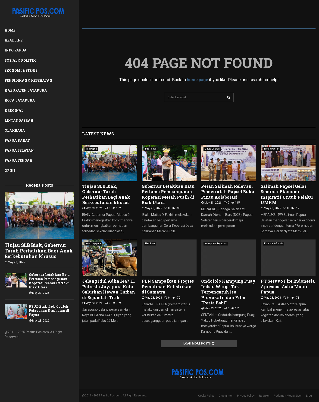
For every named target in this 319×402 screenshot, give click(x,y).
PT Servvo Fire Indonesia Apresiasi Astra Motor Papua (288, 286)
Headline (13, 40)
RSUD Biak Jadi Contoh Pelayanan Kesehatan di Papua (49, 310)
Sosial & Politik (20, 60)
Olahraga (15, 130)
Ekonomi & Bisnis (21, 70)
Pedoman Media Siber (288, 395)
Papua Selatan (19, 150)
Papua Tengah (18, 160)
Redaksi (264, 395)
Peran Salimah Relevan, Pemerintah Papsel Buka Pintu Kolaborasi (227, 191)
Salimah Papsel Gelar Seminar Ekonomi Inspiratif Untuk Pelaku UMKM (287, 194)
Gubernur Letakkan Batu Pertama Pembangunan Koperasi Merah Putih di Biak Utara (49, 280)
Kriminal (14, 110)
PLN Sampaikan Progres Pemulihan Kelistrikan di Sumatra (168, 286)
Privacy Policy (246, 395)
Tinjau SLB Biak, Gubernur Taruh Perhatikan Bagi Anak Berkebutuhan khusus (39, 250)
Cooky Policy (206, 395)
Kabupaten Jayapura (26, 90)
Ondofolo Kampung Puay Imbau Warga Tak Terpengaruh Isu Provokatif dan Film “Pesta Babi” (228, 292)
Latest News (98, 134)
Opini (10, 170)
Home (10, 30)
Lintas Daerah (19, 120)
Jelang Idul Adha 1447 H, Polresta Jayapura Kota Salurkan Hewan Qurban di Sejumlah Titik (108, 289)
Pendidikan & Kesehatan (28, 80)
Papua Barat (17, 140)
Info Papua (16, 50)
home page (197, 79)
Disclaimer (226, 395)
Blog (309, 395)
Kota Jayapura (20, 100)
